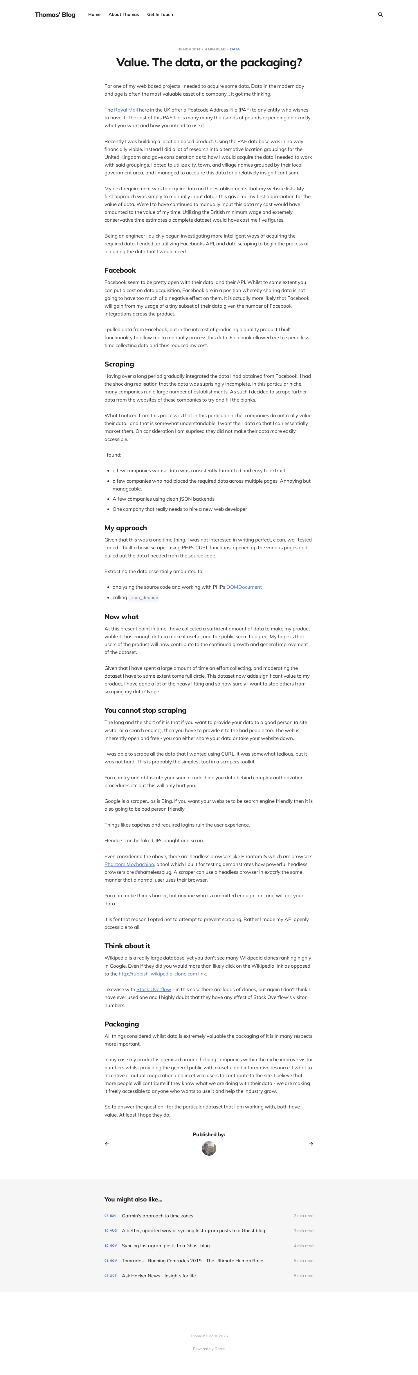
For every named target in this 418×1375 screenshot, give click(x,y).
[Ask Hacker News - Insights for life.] (209, 1275)
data (235, 49)
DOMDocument (244, 587)
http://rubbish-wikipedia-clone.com (158, 974)
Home (94, 14)
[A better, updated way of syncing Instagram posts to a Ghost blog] (209, 1230)
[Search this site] (380, 14)
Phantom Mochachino (129, 864)
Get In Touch (160, 14)
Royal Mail (126, 110)
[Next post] (309, 1143)
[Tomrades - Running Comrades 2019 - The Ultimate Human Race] (209, 1260)
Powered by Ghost (209, 1348)
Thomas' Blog (55, 14)
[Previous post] (109, 1143)
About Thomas (124, 14)
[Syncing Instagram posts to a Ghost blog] (209, 1245)
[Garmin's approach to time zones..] (209, 1215)
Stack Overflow (153, 989)
